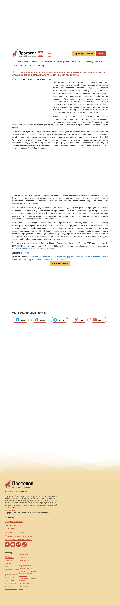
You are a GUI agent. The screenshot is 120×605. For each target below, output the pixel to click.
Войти (101, 54)
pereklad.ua (22, 563)
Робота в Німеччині (25, 557)
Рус (40, 52)
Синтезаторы (9, 572)
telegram (59, 320)
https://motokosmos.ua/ (12, 569)
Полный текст (10, 510)
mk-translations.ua (10, 583)
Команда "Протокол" (14, 525)
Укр (40, 55)
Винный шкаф (23, 554)
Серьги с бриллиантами (12, 557)
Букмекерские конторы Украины (27, 579)
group (40, 320)
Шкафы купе (23, 576)
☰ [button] (49, 55)
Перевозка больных (25, 568)
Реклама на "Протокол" (15, 532)
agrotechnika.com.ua (11, 575)
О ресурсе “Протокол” (14, 521)
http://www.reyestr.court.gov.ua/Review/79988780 (33, 249)
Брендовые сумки (24, 583)
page (20, 320)
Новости (34, 62)
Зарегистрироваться (83, 54)
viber (79, 320)
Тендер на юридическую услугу (18, 536)
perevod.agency (9, 577)
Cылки (21, 589)
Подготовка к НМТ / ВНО (26, 560)
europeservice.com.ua (11, 580)
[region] (60, 23)
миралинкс (8, 563)
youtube (99, 320)
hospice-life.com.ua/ (25, 566)
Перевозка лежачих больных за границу (27, 572)
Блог (26, 62)
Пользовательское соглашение (18, 539)
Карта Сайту (10, 529)
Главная (18, 62)
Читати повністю (60, 263)
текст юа (7, 586)
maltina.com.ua (23, 586)
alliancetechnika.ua (10, 560)
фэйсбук (25, 253)
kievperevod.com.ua (11, 589)
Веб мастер (8, 566)
